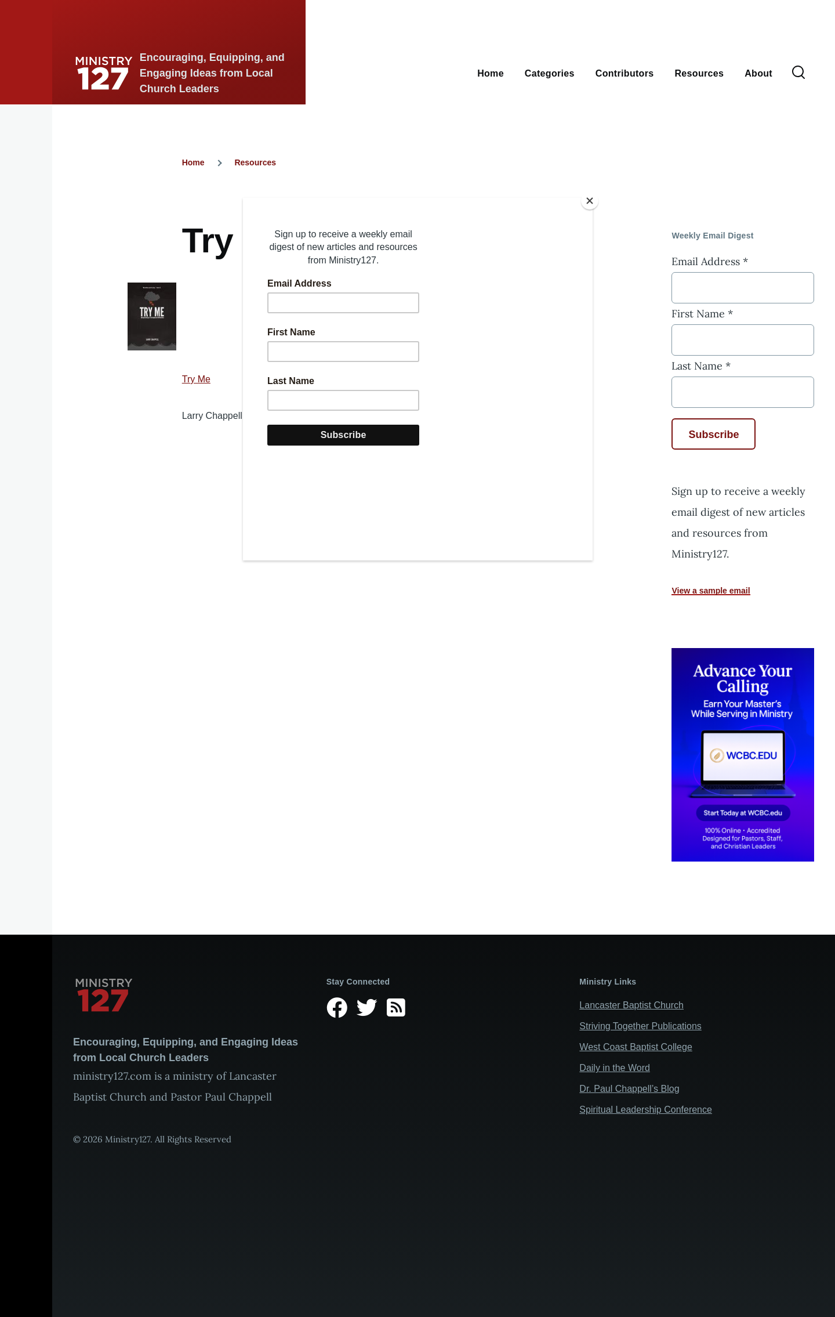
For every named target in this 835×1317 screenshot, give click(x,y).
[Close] (589, 200)
